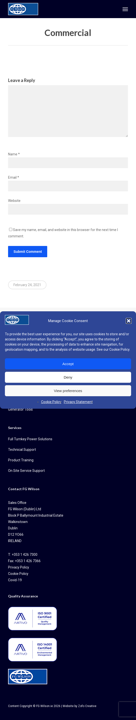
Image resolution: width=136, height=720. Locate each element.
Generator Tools (20, 409)
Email (13, 177)
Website (14, 201)
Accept (68, 364)
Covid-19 (15, 580)
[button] (128, 320)
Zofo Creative (87, 706)
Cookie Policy (119, 349)
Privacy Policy (18, 567)
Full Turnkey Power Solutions (30, 439)
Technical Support (22, 450)
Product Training (21, 460)
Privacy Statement (78, 402)
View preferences (68, 391)
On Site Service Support (26, 471)
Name (14, 154)
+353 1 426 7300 (24, 555)
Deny (68, 377)
